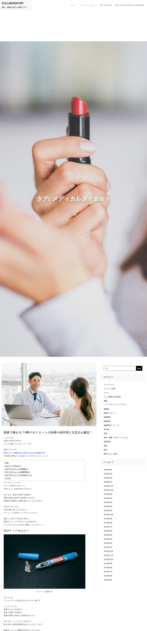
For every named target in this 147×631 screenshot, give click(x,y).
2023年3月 (108, 543)
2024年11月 (108, 486)
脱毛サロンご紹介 (111, 454)
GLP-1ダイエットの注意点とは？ (18, 475)
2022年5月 (108, 580)
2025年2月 (108, 478)
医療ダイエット (110, 413)
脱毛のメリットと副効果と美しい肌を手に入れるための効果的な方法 (24, 453)
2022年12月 (108, 551)
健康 (105, 401)
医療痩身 (107, 417)
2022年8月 (108, 567)
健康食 (106, 409)
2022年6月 (108, 576)
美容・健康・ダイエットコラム (116, 437)
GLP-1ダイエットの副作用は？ (18, 472)
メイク (106, 393)
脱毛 (105, 450)
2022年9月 (108, 563)
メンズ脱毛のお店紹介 (112, 397)
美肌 (105, 446)
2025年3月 (108, 474)
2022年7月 (108, 572)
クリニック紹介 (110, 388)
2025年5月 (108, 470)
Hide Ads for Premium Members (127, 5)
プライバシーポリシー (86, 5)
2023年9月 (108, 519)
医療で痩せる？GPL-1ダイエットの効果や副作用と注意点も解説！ (48, 432)
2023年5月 (108, 535)
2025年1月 (108, 482)
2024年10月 (108, 490)
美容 (105, 433)
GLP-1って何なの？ (13, 466)
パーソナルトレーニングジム (115, 404)
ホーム (71, 5)
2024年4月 (108, 506)
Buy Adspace (104, 5)
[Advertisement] (73, 26)
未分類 (106, 429)
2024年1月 (108, 510)
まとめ (7, 478)
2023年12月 (108, 514)
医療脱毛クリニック (111, 425)
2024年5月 (108, 502)
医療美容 (107, 421)
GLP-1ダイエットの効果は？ (17, 469)
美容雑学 (107, 441)
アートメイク (109, 384)
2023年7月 (108, 527)
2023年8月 (108, 523)
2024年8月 (108, 494)
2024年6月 (108, 498)
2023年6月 (108, 531)
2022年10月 (108, 559)
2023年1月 (108, 547)
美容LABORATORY (13, 3)
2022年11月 (108, 555)
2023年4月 (108, 539)
